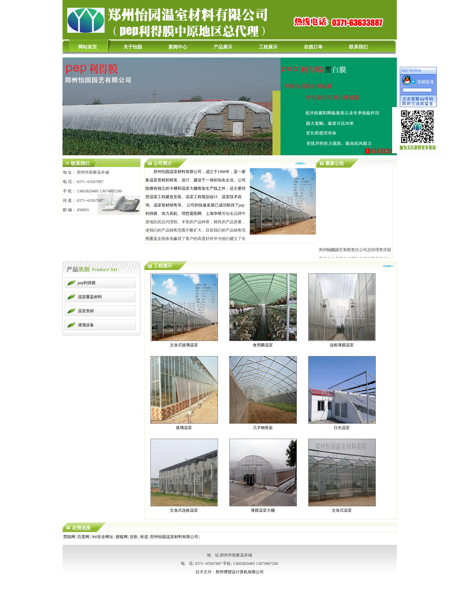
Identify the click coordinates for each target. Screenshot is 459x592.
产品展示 (223, 47)
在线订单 (313, 47)
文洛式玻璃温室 (184, 345)
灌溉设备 (86, 325)
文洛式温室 (342, 510)
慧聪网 (69, 536)
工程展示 (268, 47)
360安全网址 (102, 536)
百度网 (83, 536)
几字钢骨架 (263, 427)
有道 (144, 536)
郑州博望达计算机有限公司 (240, 572)
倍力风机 (169, 213)
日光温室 (342, 427)
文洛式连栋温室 (184, 510)
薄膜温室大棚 (263, 510)
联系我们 (358, 47)
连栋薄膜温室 (342, 345)
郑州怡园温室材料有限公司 (174, 536)
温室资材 (86, 311)
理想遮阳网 (192, 213)
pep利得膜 (87, 282)
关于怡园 (132, 47)
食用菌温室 (263, 345)
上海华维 (214, 213)
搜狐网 (122, 536)
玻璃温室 (184, 427)
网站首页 (87, 47)
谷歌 (134, 536)
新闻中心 (177, 47)
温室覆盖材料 (90, 296)
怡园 (331, 250)
